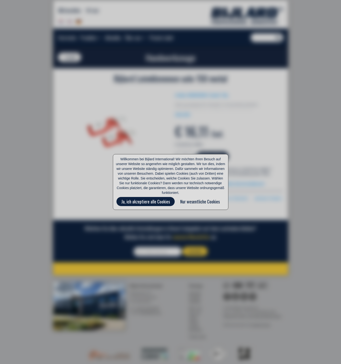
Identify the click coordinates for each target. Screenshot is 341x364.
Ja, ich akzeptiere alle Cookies (145, 201)
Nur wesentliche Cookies (200, 201)
